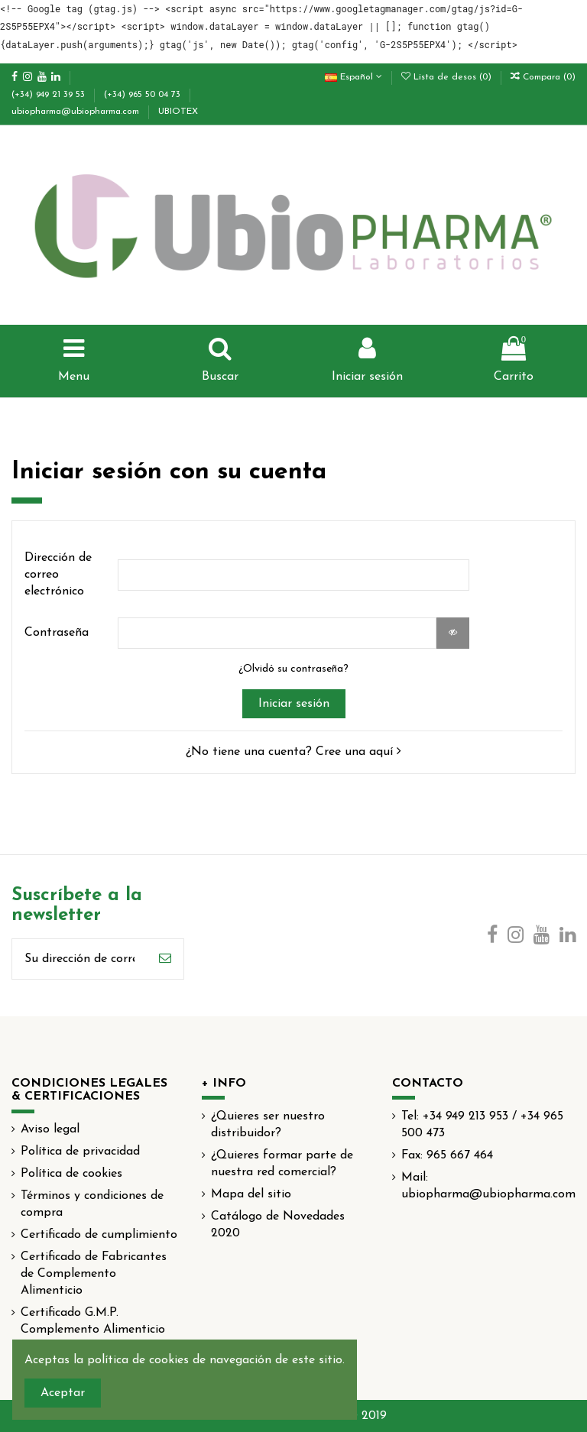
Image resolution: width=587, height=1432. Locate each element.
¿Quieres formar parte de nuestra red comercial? (282, 1163)
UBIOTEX (178, 111)
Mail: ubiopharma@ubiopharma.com (488, 1185)
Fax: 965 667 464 (447, 1155)
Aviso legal (50, 1129)
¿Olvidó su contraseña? (293, 669)
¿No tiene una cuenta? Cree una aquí (293, 752)
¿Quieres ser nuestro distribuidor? (268, 1124)
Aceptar (63, 1393)
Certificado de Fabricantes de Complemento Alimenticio (94, 1274)
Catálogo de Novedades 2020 (278, 1224)
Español (353, 77)
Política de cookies (71, 1174)
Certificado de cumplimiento (99, 1235)
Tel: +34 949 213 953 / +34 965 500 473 (482, 1124)
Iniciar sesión (293, 704)
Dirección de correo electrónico (58, 575)
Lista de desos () (448, 77)
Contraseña (56, 633)
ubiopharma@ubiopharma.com (76, 111)
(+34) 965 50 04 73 (143, 94)
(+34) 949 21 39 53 (49, 94)
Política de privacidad (80, 1151)
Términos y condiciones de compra (92, 1204)
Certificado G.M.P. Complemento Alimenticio (93, 1321)
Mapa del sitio (251, 1194)
